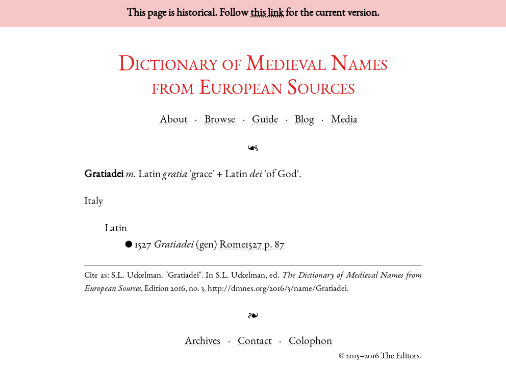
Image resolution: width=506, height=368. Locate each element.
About (174, 120)
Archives (202, 341)
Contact (255, 341)
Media (344, 120)
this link (267, 13)
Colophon (310, 341)
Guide (265, 120)
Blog (304, 120)
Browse (220, 120)
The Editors (400, 356)
